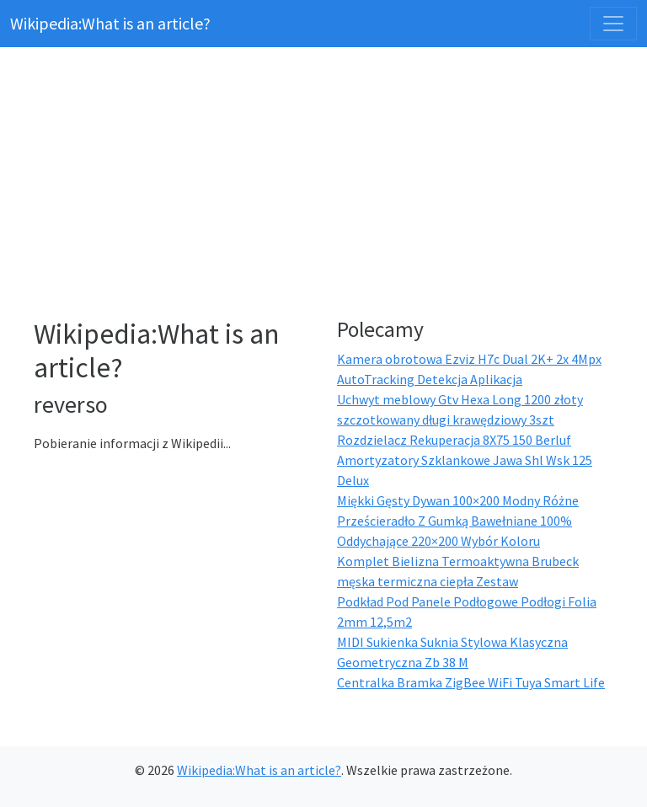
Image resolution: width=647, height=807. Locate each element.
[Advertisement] (333, 185)
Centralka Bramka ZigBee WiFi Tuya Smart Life (471, 682)
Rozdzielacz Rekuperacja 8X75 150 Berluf (454, 439)
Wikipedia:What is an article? (110, 23)
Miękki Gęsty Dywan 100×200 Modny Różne (458, 500)
